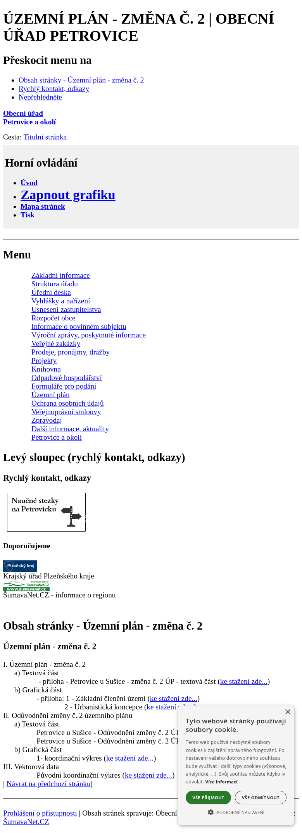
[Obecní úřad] (151, 113)
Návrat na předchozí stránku (49, 784)
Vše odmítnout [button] (261, 797)
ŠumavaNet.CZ (26, 822)
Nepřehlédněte (40, 97)
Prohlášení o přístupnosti (40, 813)
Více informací (221, 782)
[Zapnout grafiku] (68, 194)
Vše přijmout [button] (208, 797)
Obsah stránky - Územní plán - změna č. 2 (81, 80)
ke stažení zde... (243, 681)
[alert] (236, 765)
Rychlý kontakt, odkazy (54, 88)
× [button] (287, 712)
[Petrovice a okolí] (151, 122)
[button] (236, 811)
